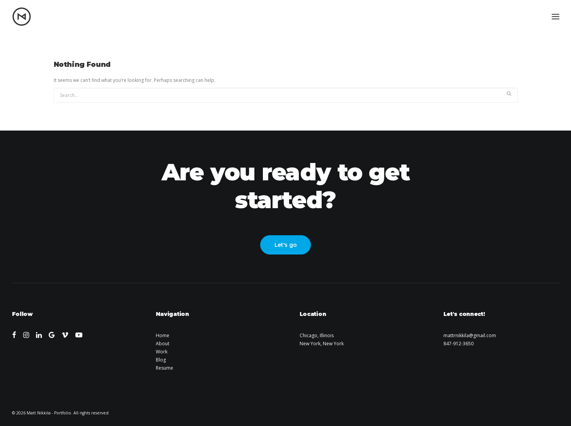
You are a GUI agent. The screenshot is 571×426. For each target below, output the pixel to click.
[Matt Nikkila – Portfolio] (21, 16)
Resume (164, 368)
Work (161, 351)
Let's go (285, 244)
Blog (161, 359)
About (162, 343)
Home (162, 335)
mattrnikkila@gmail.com (469, 335)
